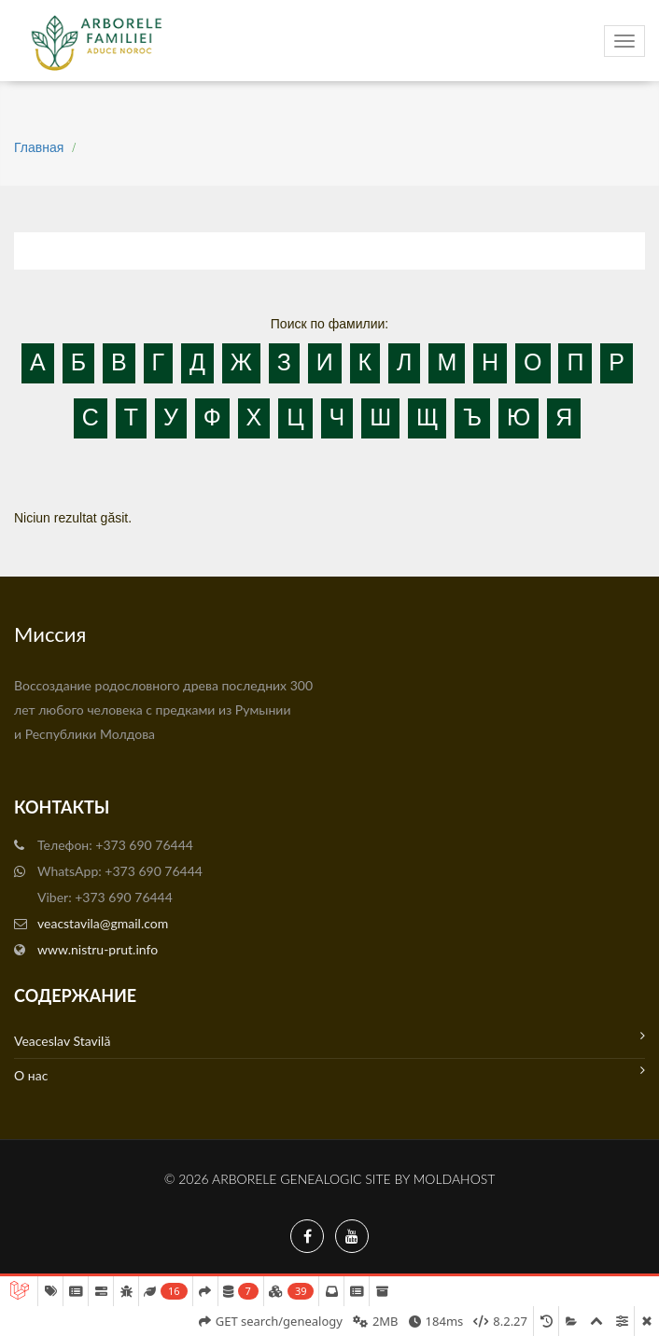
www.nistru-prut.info (97, 949)
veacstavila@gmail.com (102, 923)
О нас (329, 1073)
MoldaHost (455, 1179)
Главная (38, 147)
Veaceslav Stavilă (329, 1039)
